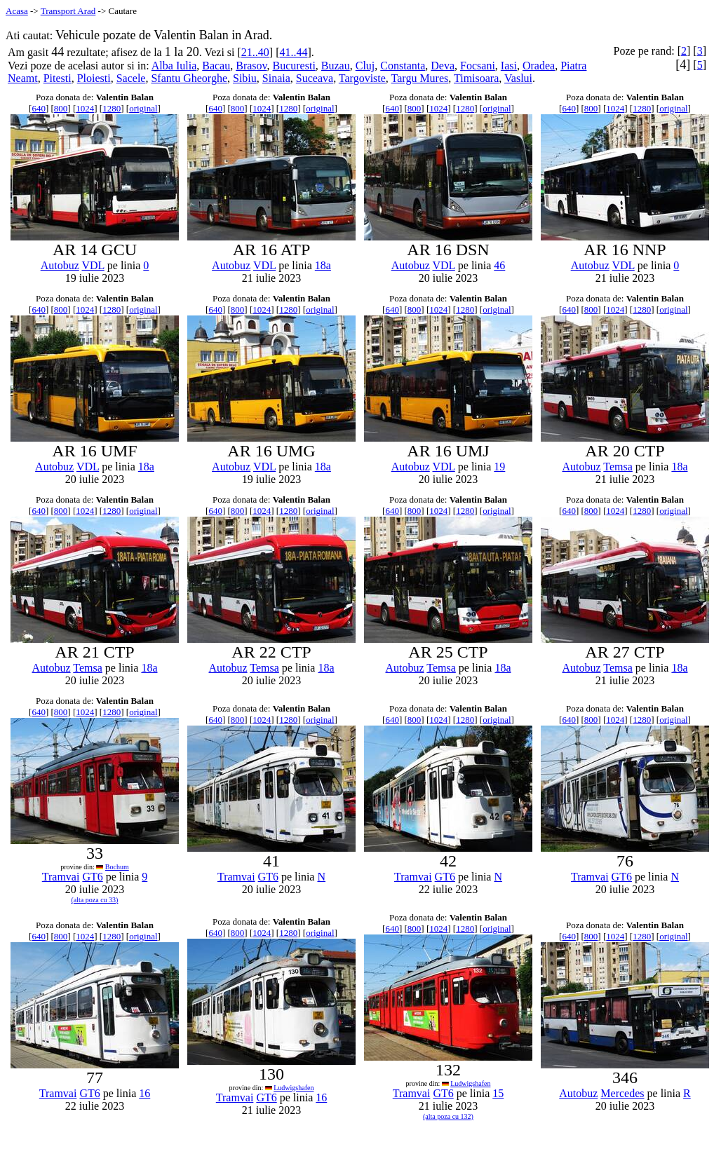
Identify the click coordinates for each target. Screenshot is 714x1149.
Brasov (251, 66)
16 (144, 1093)
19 (499, 466)
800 (61, 108)
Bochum (117, 867)
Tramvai (61, 877)
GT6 (92, 877)
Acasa (17, 11)
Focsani (477, 66)
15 (498, 1093)
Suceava (314, 78)
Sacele (131, 78)
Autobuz (60, 265)
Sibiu (245, 78)
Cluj (365, 66)
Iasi (509, 66)
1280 (111, 108)
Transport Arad (68, 11)
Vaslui (518, 78)
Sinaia (276, 78)
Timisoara (476, 78)
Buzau (335, 66)
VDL (92, 265)
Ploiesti (94, 78)
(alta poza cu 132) (448, 1116)
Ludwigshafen (294, 1088)
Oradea (539, 66)
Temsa (618, 466)
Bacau (216, 66)
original (143, 108)
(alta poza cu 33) (95, 900)
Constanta (402, 66)
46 (499, 265)
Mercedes (622, 1093)
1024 (85, 108)
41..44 (293, 52)
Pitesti (57, 78)
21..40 (255, 52)
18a (323, 265)
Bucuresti (294, 66)
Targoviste (362, 78)
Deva (442, 66)
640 (39, 108)
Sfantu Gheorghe (189, 78)
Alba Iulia (173, 66)
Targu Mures (420, 78)
